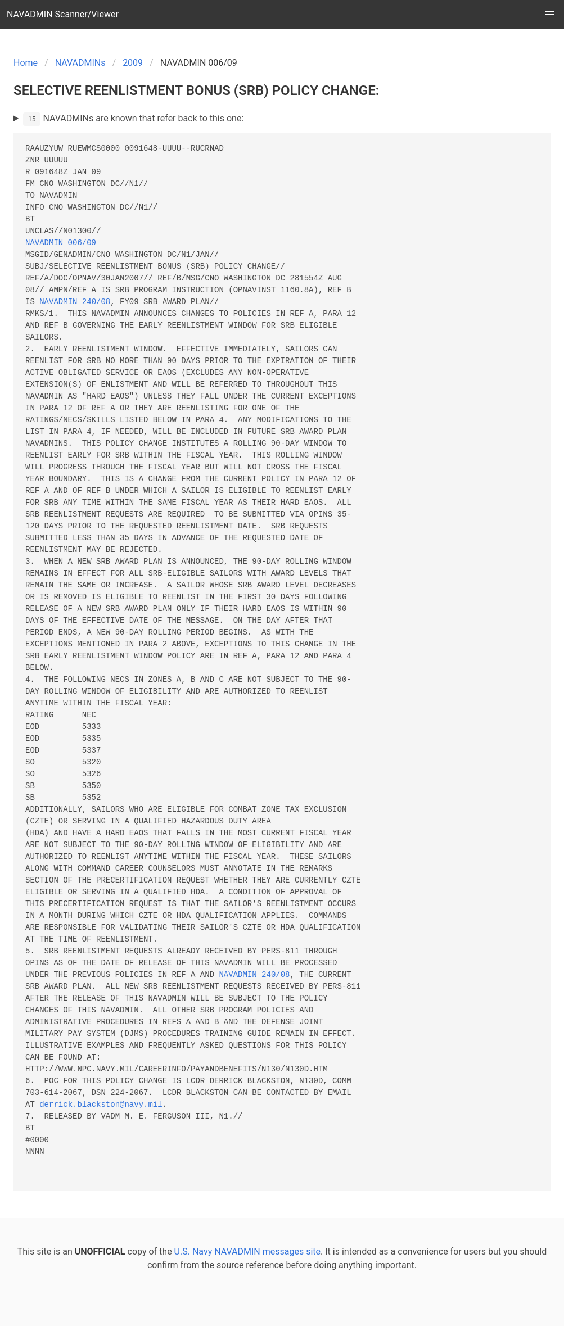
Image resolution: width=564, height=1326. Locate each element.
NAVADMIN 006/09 (60, 243)
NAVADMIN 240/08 (74, 302)
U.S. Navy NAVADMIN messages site (247, 1251)
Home (25, 62)
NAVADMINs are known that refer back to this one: (133, 119)
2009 (133, 62)
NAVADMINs (80, 62)
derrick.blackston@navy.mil (100, 1104)
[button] (549, 14)
